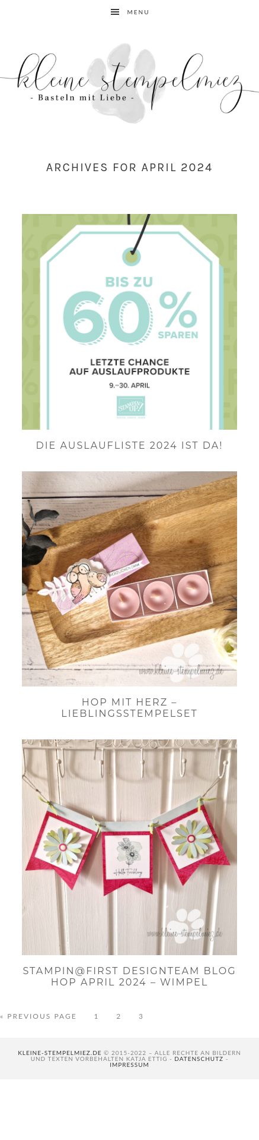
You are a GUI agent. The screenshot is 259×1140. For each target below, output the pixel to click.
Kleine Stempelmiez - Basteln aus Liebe (129, 83)
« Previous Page (38, 1016)
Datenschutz (198, 1058)
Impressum (129, 1064)
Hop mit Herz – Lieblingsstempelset (129, 708)
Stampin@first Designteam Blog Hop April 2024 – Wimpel (129, 976)
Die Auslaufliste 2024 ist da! (129, 445)
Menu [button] (138, 11)
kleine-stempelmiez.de (59, 1052)
